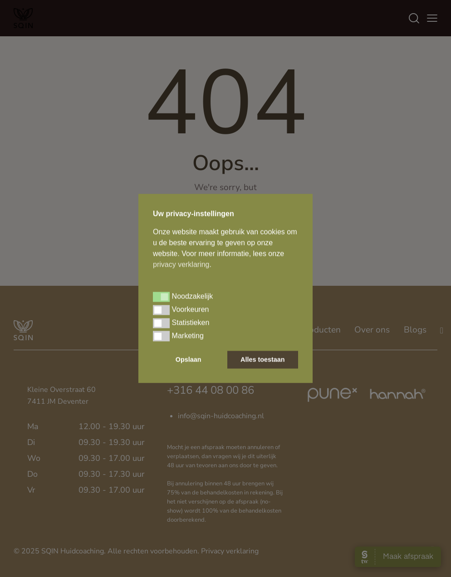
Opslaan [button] (188, 359)
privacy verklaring (181, 264)
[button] (161, 297)
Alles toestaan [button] (262, 359)
